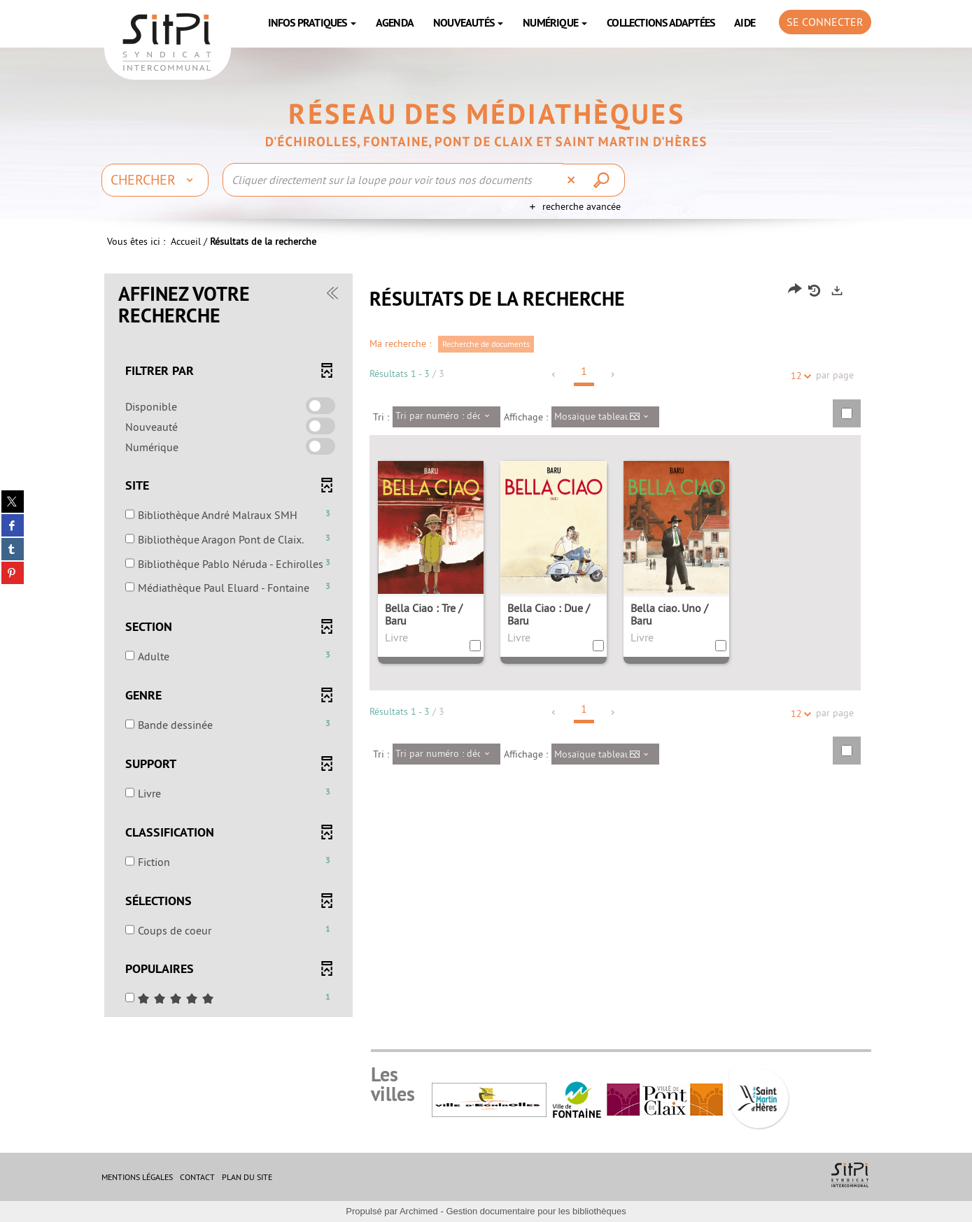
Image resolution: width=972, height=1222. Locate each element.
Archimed (419, 1211)
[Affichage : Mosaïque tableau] (605, 416)
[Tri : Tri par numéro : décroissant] (446, 416)
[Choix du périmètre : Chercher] (155, 180)
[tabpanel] (486, 647)
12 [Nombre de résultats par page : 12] (798, 376)
